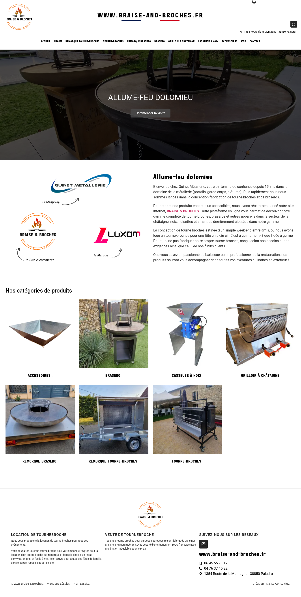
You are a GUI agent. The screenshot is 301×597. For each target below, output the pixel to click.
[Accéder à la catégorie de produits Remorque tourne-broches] (113, 425)
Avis (243, 41)
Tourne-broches (113, 41)
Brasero (159, 41)
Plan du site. (82, 584)
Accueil (45, 41)
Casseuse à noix (208, 41)
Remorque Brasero (139, 41)
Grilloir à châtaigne (181, 41)
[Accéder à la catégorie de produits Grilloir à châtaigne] (260, 339)
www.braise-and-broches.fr (150, 16)
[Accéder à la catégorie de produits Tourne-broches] (187, 425)
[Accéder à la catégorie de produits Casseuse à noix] (187, 339)
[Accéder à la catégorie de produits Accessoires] (40, 339)
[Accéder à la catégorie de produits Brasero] (113, 339)
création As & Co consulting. (271, 584)
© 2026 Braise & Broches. (27, 584)
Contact (255, 41)
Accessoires (229, 41)
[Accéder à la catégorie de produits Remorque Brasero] (40, 425)
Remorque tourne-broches (82, 41)
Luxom (58, 41)
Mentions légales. (58, 584)
